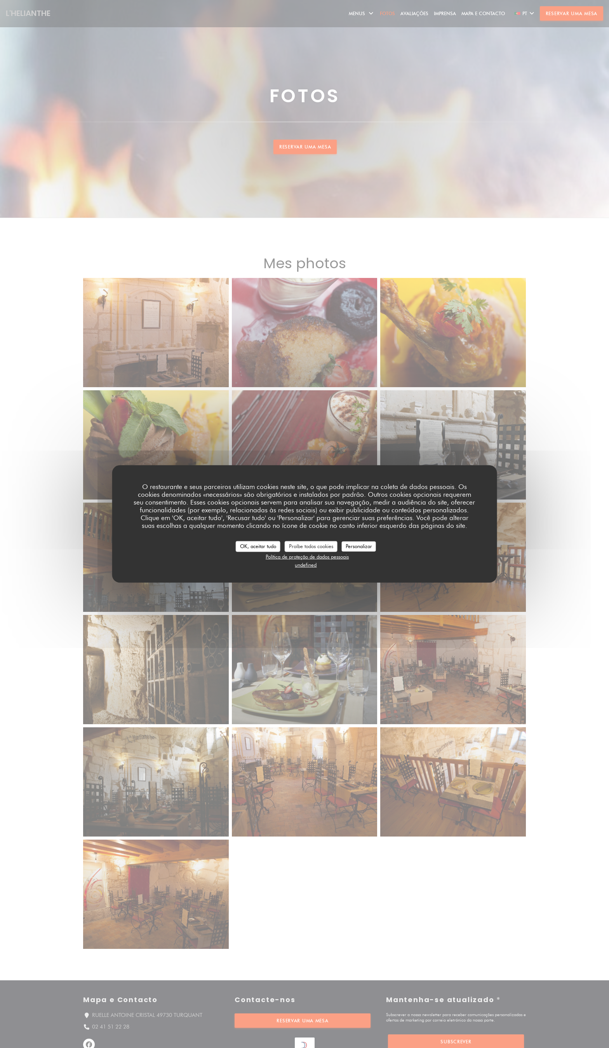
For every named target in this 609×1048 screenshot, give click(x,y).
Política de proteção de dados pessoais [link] (307, 556)
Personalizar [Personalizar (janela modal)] (359, 546)
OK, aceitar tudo (258, 546)
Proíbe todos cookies (311, 546)
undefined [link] (306, 565)
